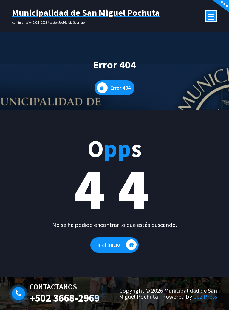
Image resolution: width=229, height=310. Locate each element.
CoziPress (205, 296)
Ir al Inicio (117, 244)
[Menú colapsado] (211, 16)
